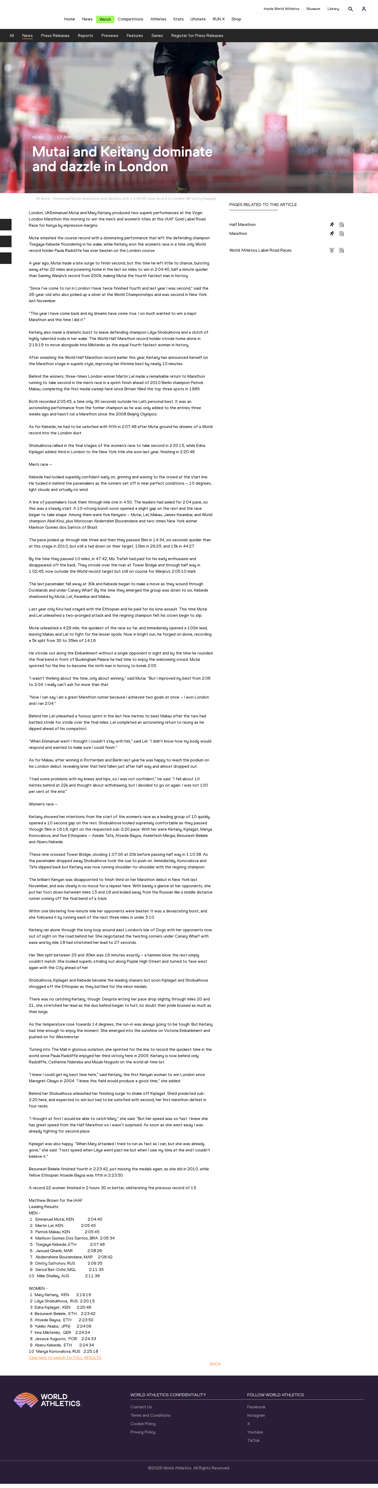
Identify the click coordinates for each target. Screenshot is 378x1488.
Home (69, 21)
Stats (178, 21)
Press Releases (55, 39)
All (11, 39)
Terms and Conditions (150, 1419)
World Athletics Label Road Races (260, 254)
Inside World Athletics (281, 9)
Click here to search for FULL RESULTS (65, 1361)
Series (157, 39)
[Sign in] (364, 9)
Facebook (256, 1411)
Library (333, 9)
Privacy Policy (142, 1436)
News (87, 21)
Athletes (158, 21)
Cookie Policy (143, 1427)
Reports (85, 39)
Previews (110, 39)
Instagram (256, 1419)
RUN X (219, 21)
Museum (313, 9)
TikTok (253, 1444)
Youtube (255, 1436)
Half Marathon (242, 228)
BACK (215, 1367)
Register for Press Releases (197, 39)
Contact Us (141, 1411)
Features (135, 39)
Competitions (130, 21)
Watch (105, 21)
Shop (236, 21)
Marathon (238, 237)
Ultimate (198, 21)
